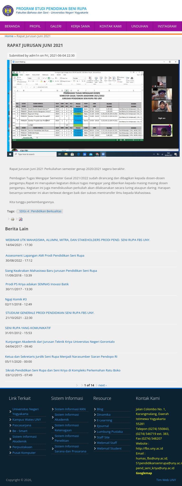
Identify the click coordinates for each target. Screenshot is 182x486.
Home (9, 36)
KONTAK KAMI (111, 26)
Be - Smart (19, 431)
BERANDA (12, 26)
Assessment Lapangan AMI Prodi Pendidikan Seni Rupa (45, 255)
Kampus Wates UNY (26, 419)
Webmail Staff (107, 443)
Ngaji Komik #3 (16, 299)
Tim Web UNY (166, 480)
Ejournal (103, 426)
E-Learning (104, 420)
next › (103, 385)
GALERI (55, 26)
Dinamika (103, 414)
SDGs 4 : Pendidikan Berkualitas (40, 211)
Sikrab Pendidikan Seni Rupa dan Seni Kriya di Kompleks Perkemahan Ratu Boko (63, 370)
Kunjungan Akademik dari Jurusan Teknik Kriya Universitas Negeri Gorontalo (60, 341)
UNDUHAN (139, 26)
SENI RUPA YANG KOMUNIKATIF (28, 328)
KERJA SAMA (80, 26)
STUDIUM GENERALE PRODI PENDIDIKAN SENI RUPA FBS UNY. (50, 313)
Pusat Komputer (24, 452)
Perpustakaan (22, 447)
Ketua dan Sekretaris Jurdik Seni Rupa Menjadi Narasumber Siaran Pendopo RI (61, 356)
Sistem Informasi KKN (70, 409)
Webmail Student (109, 448)
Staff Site (103, 437)
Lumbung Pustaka (110, 431)
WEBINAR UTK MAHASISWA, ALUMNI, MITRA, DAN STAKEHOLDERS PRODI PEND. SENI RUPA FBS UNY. (78, 240)
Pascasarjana (21, 425)
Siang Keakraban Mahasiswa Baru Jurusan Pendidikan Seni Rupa (51, 270)
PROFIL (35, 26)
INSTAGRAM (167, 26)
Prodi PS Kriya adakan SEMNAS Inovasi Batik (37, 284)
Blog (100, 409)
